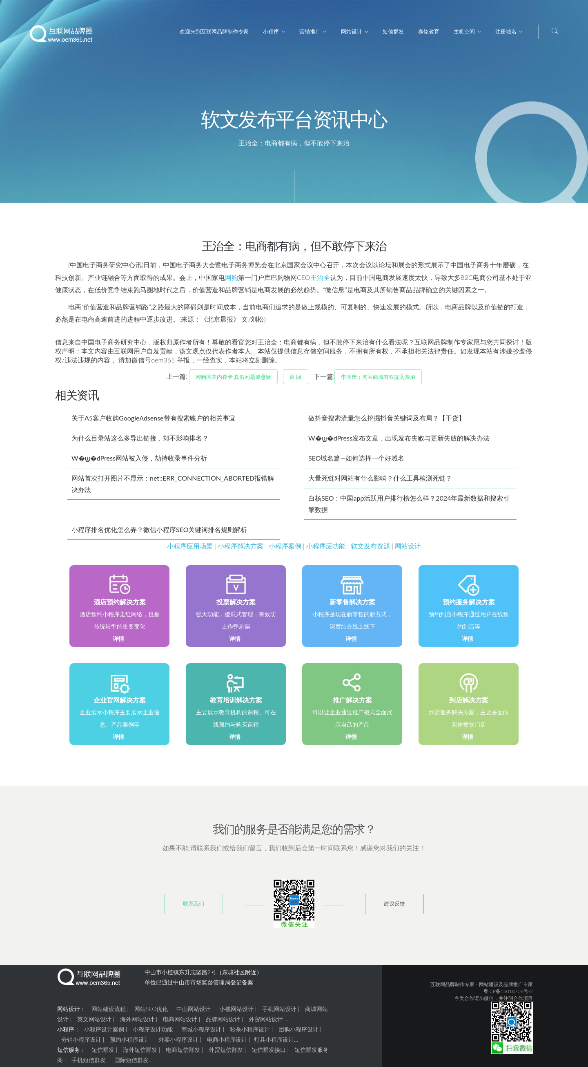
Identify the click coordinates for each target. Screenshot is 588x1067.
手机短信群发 (88, 1063)
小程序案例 (285, 549)
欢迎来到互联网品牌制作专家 (214, 31)
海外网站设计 (137, 1022)
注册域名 (506, 31)
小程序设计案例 (104, 1032)
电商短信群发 (183, 1052)
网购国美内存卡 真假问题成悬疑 (233, 380)
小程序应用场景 (190, 549)
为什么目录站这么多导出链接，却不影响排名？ (140, 441)
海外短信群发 (140, 1052)
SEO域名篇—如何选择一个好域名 (356, 461)
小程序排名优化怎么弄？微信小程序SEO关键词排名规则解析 (159, 533)
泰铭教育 (428, 31)
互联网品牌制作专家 (452, 987)
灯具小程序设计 (274, 1042)
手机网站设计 (279, 1012)
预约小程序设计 (130, 1042)
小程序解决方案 (240, 549)
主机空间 (464, 31)
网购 (231, 280)
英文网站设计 (94, 1022)
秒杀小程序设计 (250, 1032)
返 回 (295, 380)
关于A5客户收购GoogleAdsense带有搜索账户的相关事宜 (153, 421)
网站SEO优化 (151, 1012)
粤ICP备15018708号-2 (508, 994)
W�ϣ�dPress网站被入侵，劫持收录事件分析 (139, 461)
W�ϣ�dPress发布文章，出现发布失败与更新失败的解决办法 (399, 441)
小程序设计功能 (153, 1032)
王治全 (320, 280)
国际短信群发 (131, 1063)
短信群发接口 (269, 1052)
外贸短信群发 (226, 1052)
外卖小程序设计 (178, 1042)
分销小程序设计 (81, 1042)
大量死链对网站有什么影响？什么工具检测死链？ (380, 481)
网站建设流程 (108, 1012)
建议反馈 (394, 907)
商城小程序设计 (201, 1032)
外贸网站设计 (266, 1022)
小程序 (271, 31)
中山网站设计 (193, 1012)
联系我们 (193, 907)
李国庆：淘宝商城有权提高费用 (378, 380)
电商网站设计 (180, 1022)
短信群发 (393, 31)
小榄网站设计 (236, 1012)
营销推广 (310, 31)
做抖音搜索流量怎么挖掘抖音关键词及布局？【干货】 (386, 421)
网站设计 (351, 31)
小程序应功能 (325, 549)
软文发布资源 (370, 549)
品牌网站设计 (223, 1022)
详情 (118, 641)
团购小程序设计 (298, 1032)
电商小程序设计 (227, 1042)
